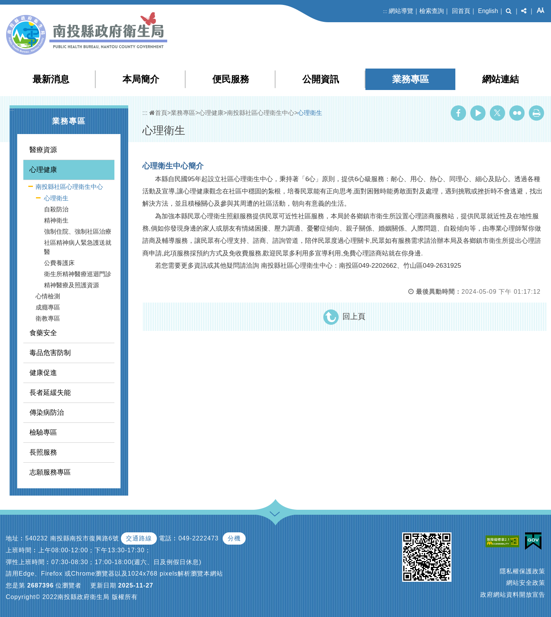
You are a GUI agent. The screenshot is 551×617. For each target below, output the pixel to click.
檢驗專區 (43, 432)
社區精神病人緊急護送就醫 (77, 247)
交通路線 (139, 538)
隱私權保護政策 (522, 571)
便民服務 (230, 79)
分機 (234, 538)
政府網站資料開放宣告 (512, 594)
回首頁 (461, 11)
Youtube (478, 113)
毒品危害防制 (50, 353)
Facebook (458, 113)
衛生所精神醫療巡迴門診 (77, 274)
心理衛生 (56, 198)
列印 (536, 113)
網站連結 (500, 79)
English (488, 11)
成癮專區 (48, 307)
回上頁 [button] (353, 316)
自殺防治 (56, 209)
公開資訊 (320, 79)
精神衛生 (56, 220)
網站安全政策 (525, 582)
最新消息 (51, 79)
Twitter (497, 113)
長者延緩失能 (50, 392)
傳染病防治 (46, 412)
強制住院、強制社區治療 (77, 231)
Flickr (517, 113)
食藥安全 (43, 333)
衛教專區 (48, 318)
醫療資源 (43, 150)
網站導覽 (401, 11)
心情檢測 (48, 296)
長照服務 (43, 452)
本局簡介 (140, 79)
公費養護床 (59, 263)
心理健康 (43, 169)
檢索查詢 (431, 11)
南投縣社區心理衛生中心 (69, 186)
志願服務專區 (50, 472)
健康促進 (43, 372)
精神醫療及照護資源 (71, 285)
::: (385, 11)
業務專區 (410, 79)
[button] (509, 11)
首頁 (158, 113)
